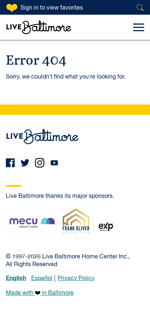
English (16, 278)
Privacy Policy (76, 279)
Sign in (52, 8)
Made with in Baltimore (40, 293)
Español (41, 279)
